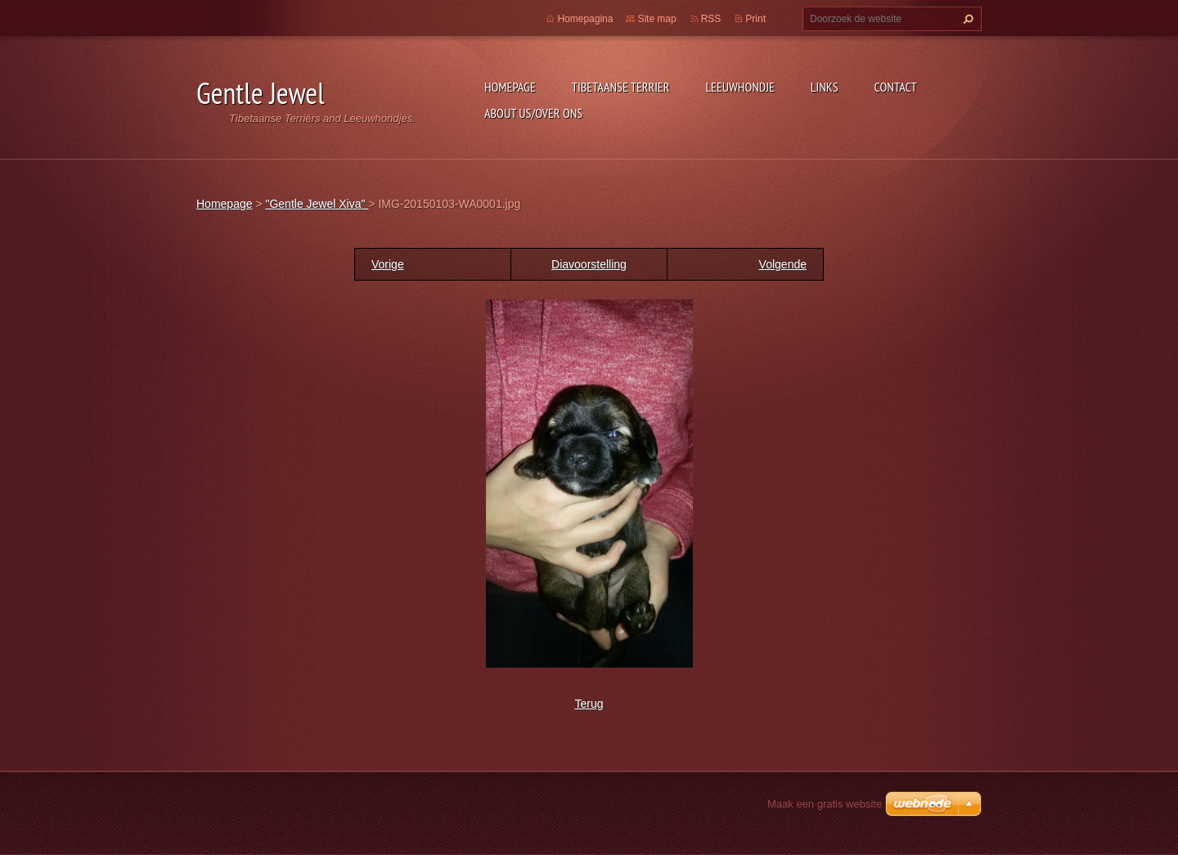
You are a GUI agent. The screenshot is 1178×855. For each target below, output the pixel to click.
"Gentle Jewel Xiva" (316, 203)
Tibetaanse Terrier (621, 87)
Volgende (783, 264)
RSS (711, 19)
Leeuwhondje (739, 87)
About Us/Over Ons (533, 113)
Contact (896, 87)
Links (825, 87)
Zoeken (966, 19)
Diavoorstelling (589, 264)
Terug (588, 703)
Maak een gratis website (824, 804)
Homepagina (585, 19)
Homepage (510, 87)
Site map (656, 19)
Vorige (387, 264)
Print (755, 19)
